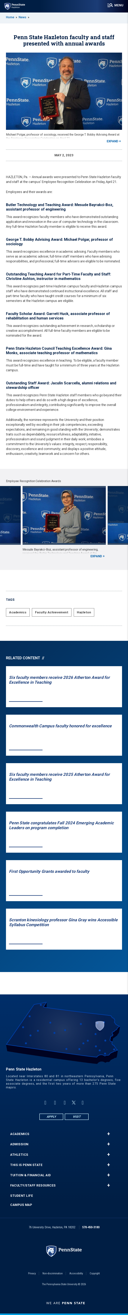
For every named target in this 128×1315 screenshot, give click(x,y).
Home (10, 17)
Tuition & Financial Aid (30, 1175)
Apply (51, 1116)
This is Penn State (26, 1165)
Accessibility (76, 1273)
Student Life (21, 1196)
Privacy (32, 1273)
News (22, 17)
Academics (17, 612)
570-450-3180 (90, 1227)
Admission (19, 1144)
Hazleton (84, 612)
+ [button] (108, 1134)
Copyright (95, 1273)
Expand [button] (112, 141)
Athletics (19, 1154)
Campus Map (21, 1205)
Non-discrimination (53, 1273)
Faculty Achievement (51, 612)
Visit (77, 1116)
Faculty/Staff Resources (33, 1185)
